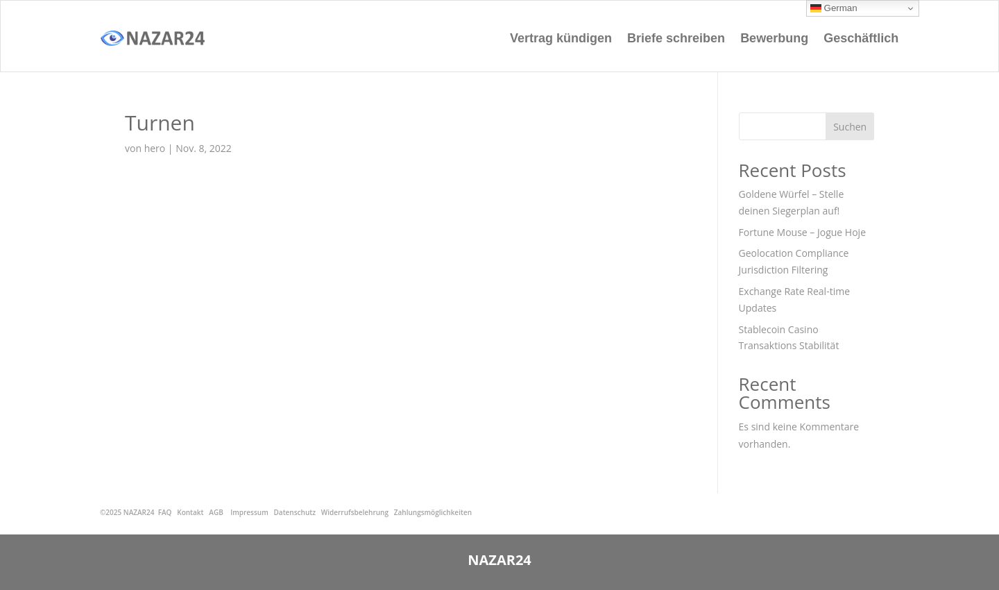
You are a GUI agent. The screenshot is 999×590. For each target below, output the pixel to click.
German (833, 8)
